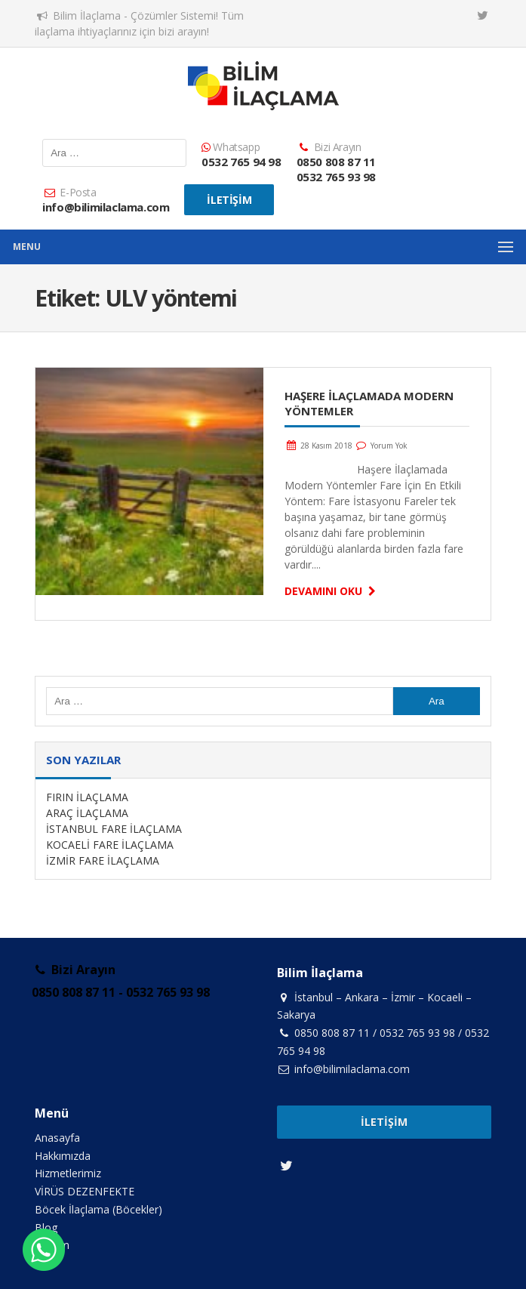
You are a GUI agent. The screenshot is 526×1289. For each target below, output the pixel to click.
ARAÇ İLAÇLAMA (87, 813)
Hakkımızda (63, 1156)
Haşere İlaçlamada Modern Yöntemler (369, 403)
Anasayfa (57, 1137)
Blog (46, 1227)
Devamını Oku (332, 591)
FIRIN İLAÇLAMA (87, 797)
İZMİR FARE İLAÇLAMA (102, 860)
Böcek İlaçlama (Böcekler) (98, 1209)
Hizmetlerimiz (68, 1173)
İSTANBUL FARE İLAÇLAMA (114, 829)
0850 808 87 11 (336, 161)
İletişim (229, 200)
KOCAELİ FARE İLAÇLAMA (110, 844)
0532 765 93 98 (336, 176)
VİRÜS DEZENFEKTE (84, 1191)
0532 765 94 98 (241, 161)
